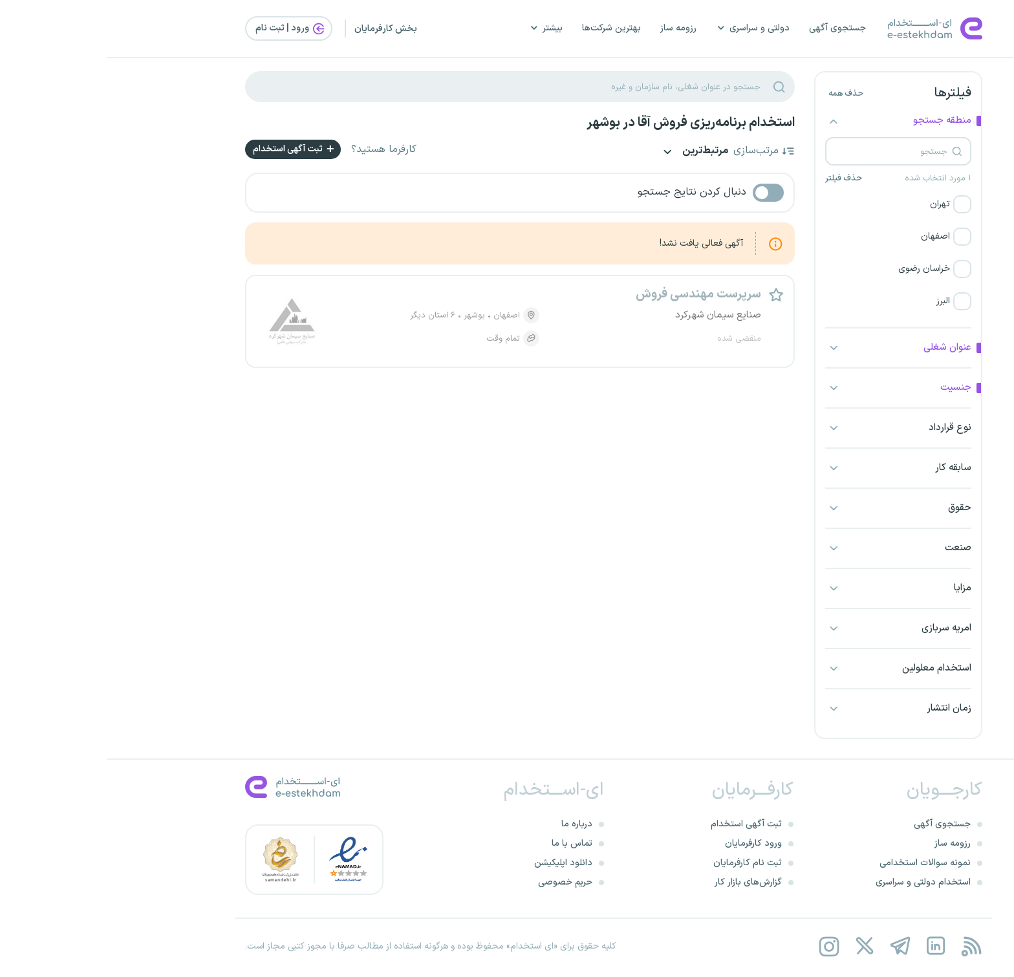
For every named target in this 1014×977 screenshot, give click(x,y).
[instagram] (722, 946)
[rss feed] (864, 946)
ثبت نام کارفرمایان (641, 863)
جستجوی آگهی (730, 28)
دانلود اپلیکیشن (456, 863)
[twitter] (757, 946)
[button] (791, 204)
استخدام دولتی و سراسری (816, 882)
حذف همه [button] (739, 93)
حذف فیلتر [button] (736, 178)
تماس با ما (465, 843)
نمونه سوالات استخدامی (818, 863)
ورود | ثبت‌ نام (184, 28)
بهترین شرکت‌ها (504, 28)
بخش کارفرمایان (279, 29)
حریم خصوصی (458, 882)
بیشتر (439, 28)
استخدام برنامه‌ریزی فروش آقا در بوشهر (584, 123)
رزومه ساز (572, 28)
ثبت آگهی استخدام (188, 149)
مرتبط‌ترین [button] (586, 152)
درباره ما (470, 824)
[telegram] (793, 946)
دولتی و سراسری (646, 28)
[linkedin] (828, 946)
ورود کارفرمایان (646, 843)
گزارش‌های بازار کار (641, 882)
